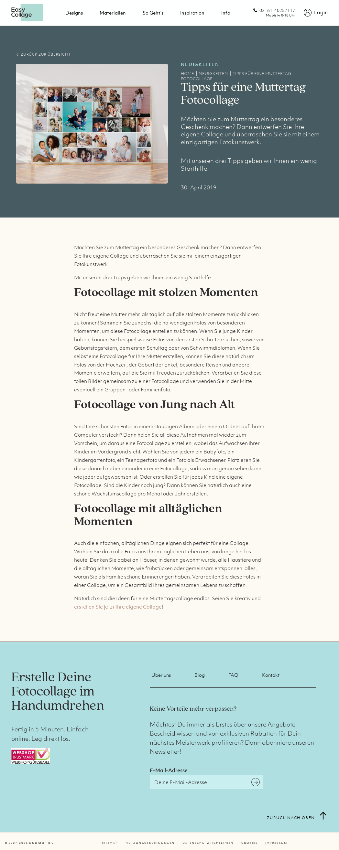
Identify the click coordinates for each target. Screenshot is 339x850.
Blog (199, 675)
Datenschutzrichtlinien (208, 843)
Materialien (113, 12)
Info (225, 12)
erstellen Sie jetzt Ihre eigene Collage (118, 606)
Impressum (276, 843)
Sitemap (109, 843)
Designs (74, 12)
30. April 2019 (198, 187)
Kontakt (270, 675)
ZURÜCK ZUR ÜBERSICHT (43, 54)
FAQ (233, 675)
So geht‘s (153, 12)
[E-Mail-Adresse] (206, 782)
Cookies (249, 843)
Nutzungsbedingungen (150, 843)
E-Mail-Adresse (169, 770)
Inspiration (192, 12)
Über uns (161, 675)
